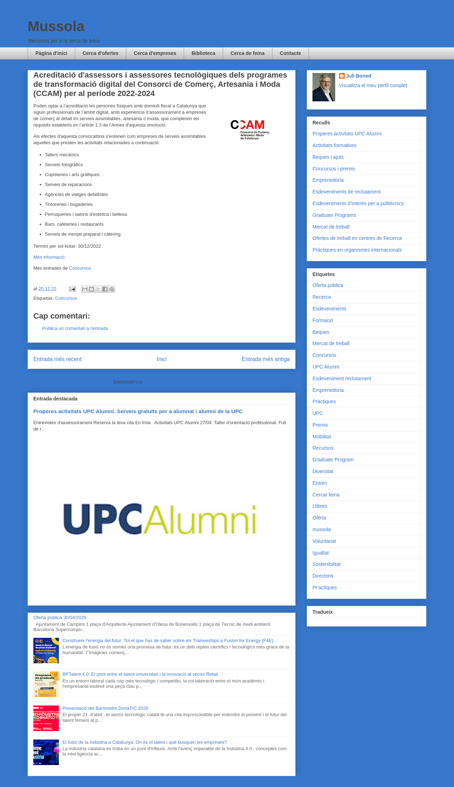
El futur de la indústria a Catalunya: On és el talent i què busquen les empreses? (144, 742)
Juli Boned (359, 76)
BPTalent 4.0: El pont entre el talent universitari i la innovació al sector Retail (140, 674)
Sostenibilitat (326, 564)
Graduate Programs (334, 215)
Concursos (80, 268)
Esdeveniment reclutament (341, 378)
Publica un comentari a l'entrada (75, 328)
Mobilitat (321, 436)
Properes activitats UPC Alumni (347, 133)
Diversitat (322, 471)
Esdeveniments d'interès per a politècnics (358, 203)
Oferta (319, 518)
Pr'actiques (324, 587)
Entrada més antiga (266, 359)
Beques (320, 332)
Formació (322, 320)
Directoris (322, 576)
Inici (162, 359)
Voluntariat (324, 541)
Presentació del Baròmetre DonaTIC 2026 (105, 708)
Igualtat (320, 553)
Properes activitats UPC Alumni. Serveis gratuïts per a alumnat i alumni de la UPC (138, 411)
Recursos (322, 448)
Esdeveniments (329, 308)
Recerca (321, 297)
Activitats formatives (334, 145)
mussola (321, 529)
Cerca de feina (248, 53)
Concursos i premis (333, 169)
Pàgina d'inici (51, 53)
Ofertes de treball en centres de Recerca (357, 238)
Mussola (56, 26)
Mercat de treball (330, 227)
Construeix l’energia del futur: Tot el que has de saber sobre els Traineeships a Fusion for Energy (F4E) (167, 640)
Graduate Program (333, 459)
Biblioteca (203, 53)
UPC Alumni (325, 367)
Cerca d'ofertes (100, 53)
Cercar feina (325, 495)
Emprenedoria (328, 180)
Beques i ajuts (328, 157)
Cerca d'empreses (155, 53)
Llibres (319, 506)
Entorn (319, 483)
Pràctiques (324, 401)
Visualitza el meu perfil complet (373, 85)
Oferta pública (327, 285)
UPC (317, 413)
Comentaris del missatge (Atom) (177, 381)
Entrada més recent (57, 359)
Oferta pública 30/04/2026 (60, 617)
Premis (320, 425)
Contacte (290, 53)
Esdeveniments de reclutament (346, 192)
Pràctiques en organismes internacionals (357, 250)
